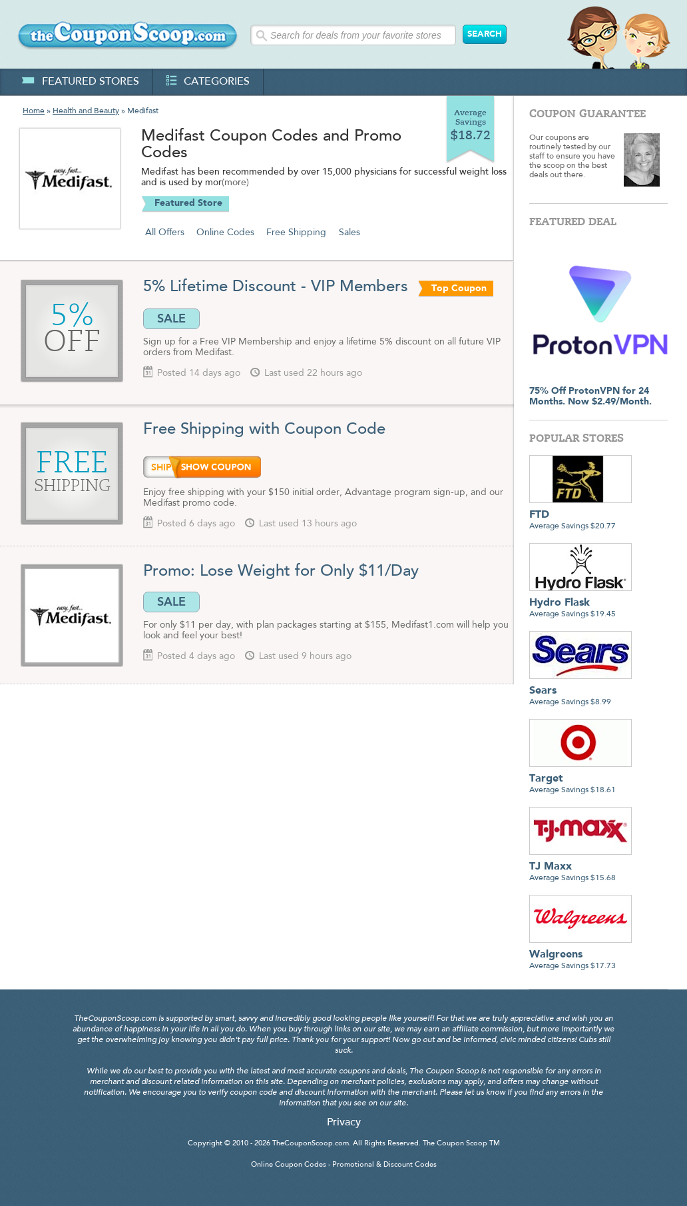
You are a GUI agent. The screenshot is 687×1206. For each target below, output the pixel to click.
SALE (171, 318)
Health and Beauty (86, 111)
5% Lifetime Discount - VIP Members (278, 287)
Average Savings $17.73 (580, 955)
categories (208, 82)
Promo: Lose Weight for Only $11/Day (281, 572)
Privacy (344, 1122)
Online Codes (225, 232)
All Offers (164, 232)
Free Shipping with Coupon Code (264, 430)
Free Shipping (296, 232)
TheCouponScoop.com (310, 1143)
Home (34, 111)
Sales (349, 232)
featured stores (80, 82)
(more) (235, 183)
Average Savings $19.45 (580, 603)
